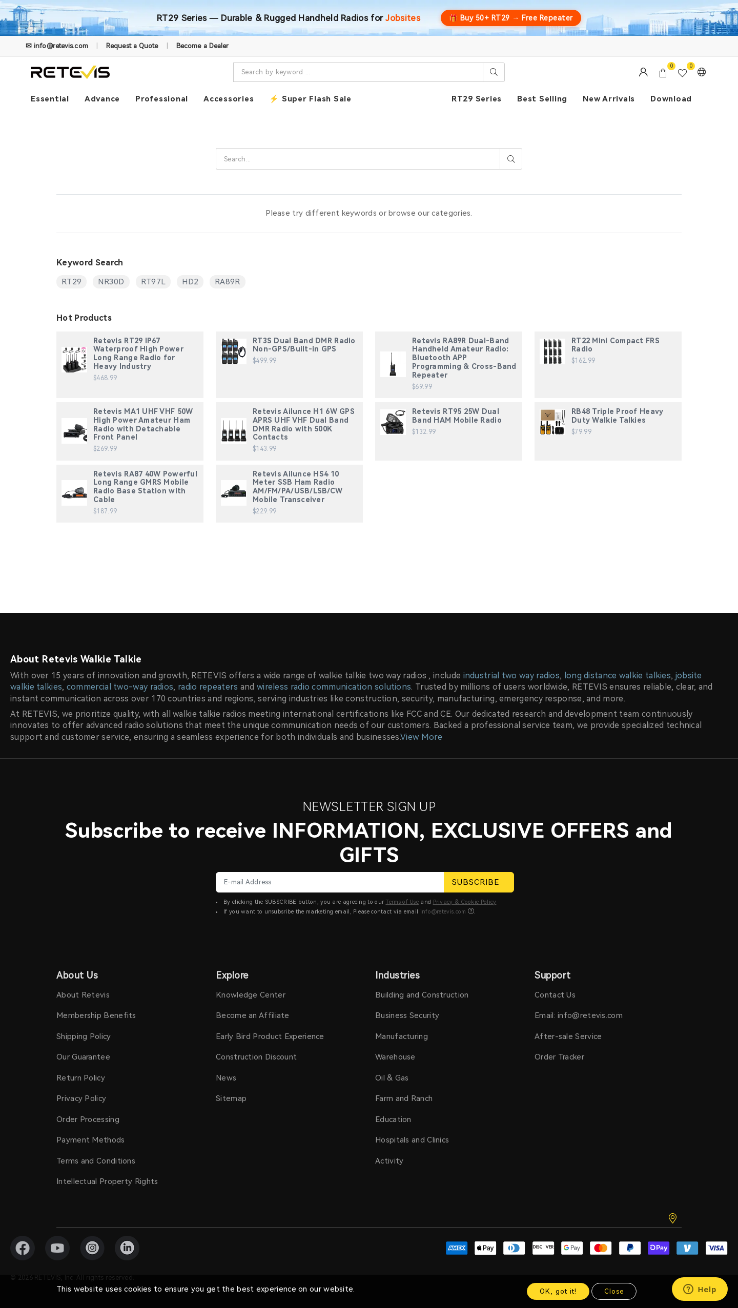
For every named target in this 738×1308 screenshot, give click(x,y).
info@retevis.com (443, 911)
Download (671, 98)
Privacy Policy (81, 1098)
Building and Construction (422, 995)
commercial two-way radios (120, 687)
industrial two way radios (511, 675)
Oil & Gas (392, 1078)
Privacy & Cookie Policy (465, 902)
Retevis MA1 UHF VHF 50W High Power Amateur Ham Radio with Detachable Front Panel (143, 424)
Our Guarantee (83, 1057)
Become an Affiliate (253, 1015)
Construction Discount (256, 1057)
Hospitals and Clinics (412, 1140)
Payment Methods (90, 1140)
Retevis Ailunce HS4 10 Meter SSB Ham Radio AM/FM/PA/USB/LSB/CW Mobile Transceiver (297, 487)
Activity (389, 1161)
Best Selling (542, 98)
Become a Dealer (202, 46)
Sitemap (231, 1098)
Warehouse (395, 1057)
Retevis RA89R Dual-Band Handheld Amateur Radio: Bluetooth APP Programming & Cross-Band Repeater (464, 358)
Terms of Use (402, 902)
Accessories (228, 98)
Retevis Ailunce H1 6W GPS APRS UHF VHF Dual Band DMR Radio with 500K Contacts (304, 424)
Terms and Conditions (95, 1161)
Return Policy (80, 1078)
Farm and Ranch (404, 1098)
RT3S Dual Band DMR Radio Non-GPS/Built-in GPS (304, 345)
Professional (161, 98)
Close (614, 1291)
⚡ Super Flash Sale (310, 98)
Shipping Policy (83, 1036)
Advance (102, 98)
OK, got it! (558, 1291)
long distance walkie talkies (617, 675)
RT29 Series (477, 98)
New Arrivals (609, 98)
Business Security (407, 1015)
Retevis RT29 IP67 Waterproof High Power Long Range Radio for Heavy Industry (138, 353)
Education (393, 1119)
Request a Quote (132, 46)
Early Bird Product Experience (270, 1036)
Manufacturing (401, 1036)
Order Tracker (559, 1057)
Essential (50, 98)
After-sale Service (568, 1036)
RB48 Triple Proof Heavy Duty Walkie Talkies (617, 415)
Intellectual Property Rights (107, 1181)
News (226, 1078)
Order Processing (87, 1119)
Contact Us (555, 995)
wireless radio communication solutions (334, 687)
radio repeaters (208, 687)
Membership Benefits (96, 1015)
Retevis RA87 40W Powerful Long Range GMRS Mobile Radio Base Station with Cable (145, 487)
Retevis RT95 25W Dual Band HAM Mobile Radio (457, 415)
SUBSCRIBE (479, 882)
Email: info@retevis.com (579, 1015)
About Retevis (83, 995)
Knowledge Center (250, 995)
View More (421, 737)
